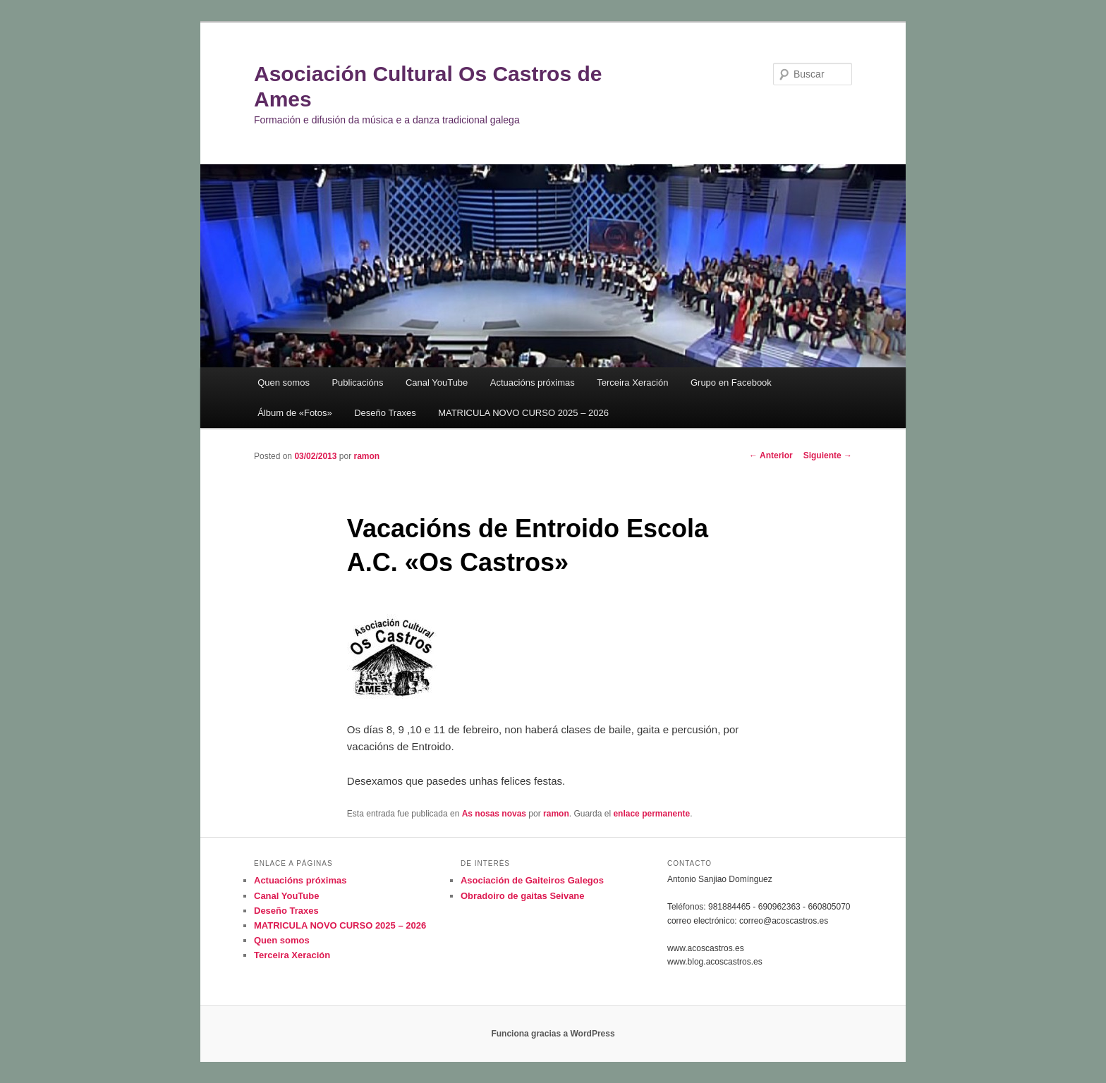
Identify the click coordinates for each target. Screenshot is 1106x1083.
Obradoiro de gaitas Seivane (523, 896)
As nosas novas (494, 814)
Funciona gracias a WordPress (552, 1034)
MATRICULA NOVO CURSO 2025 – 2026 (523, 413)
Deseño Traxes (384, 413)
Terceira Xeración (632, 382)
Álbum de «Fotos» (294, 413)
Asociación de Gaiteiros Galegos (532, 880)
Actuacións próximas (532, 382)
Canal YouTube (437, 382)
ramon (366, 456)
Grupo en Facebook (731, 382)
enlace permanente (651, 814)
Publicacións (357, 382)
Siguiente (827, 455)
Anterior (771, 455)
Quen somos (283, 382)
